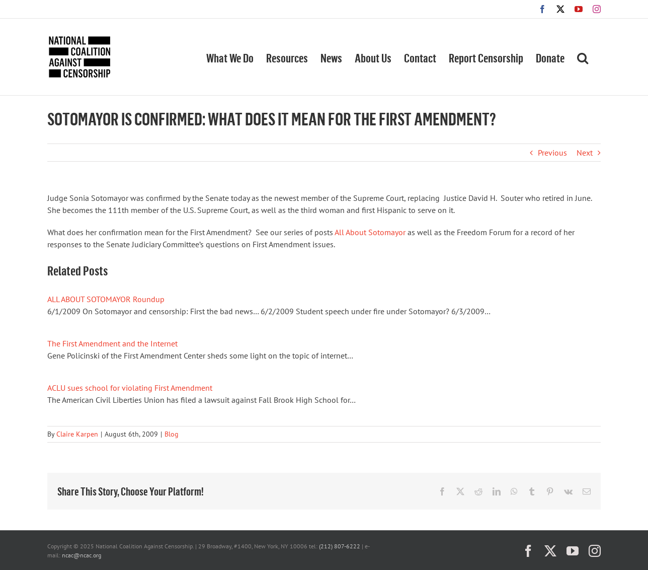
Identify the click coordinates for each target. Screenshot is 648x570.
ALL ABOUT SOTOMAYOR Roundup (106, 299)
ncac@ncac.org (81, 555)
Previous (552, 153)
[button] (582, 57)
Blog (172, 434)
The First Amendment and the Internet (112, 343)
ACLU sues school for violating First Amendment (129, 388)
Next (585, 153)
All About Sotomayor (370, 232)
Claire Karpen (77, 434)
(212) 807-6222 (339, 546)
